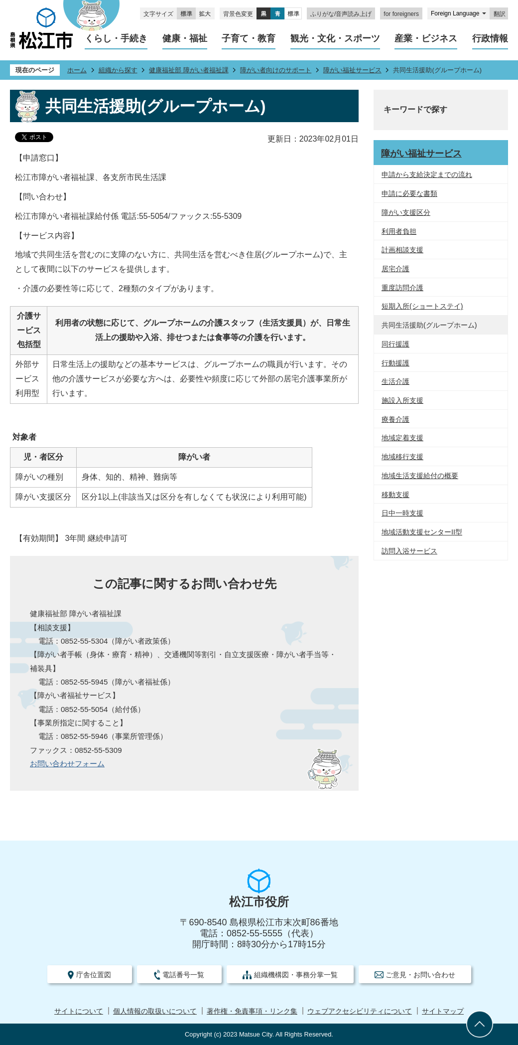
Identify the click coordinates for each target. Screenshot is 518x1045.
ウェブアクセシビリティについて (359, 1011)
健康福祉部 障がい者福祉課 (189, 70)
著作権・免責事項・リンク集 (252, 1011)
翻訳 (500, 13)
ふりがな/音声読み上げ (341, 13)
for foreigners (401, 13)
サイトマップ (443, 1011)
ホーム (77, 70)
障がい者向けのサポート (275, 70)
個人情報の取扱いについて (155, 1011)
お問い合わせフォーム (67, 763)
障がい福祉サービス (352, 70)
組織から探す (118, 70)
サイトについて (78, 1011)
